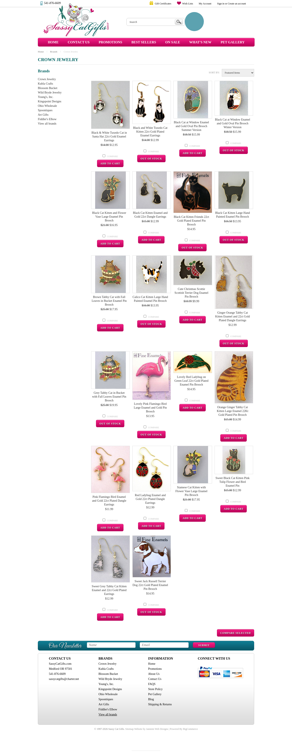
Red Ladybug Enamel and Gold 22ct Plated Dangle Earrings (150, 499)
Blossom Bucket (47, 88)
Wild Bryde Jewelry (50, 92)
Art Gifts (43, 114)
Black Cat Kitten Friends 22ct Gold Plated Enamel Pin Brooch (191, 220)
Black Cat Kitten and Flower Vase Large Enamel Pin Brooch (109, 216)
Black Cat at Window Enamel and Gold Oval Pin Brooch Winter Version (232, 123)
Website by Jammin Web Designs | (151, 729)
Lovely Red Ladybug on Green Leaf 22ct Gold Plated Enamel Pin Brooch (191, 380)
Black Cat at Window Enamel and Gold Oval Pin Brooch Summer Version (191, 126)
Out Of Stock (151, 158)
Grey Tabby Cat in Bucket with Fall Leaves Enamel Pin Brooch (109, 396)
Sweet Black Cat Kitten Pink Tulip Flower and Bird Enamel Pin (232, 481)
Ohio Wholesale (47, 105)
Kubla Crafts (45, 83)
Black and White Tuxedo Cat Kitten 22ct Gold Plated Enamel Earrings (150, 131)
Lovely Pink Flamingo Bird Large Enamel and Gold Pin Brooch (150, 407)
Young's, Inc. (45, 97)
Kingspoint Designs (49, 101)
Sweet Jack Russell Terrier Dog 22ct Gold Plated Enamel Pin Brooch (150, 585)
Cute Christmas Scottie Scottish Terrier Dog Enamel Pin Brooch (191, 292)
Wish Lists (187, 3)
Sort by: (214, 72)
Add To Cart (110, 163)
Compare (112, 156)
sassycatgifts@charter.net (64, 679)
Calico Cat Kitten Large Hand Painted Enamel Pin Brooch (150, 298)
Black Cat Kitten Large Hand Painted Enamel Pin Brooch (232, 214)
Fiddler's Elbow (47, 119)
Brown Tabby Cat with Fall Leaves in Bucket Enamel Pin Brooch (109, 300)
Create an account (237, 3)
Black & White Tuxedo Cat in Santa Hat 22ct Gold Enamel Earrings (109, 136)
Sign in (220, 3)
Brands (53, 51)
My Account (205, 3)
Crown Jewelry (47, 79)
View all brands (47, 123)
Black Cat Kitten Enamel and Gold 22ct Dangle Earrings (150, 214)
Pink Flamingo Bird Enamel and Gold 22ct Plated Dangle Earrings (109, 500)
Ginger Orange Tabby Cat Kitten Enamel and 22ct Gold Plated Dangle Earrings (232, 316)
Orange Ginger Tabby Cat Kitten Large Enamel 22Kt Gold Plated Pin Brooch (232, 411)
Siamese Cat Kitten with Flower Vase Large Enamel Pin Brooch (191, 491)
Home (53, 42)
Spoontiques (45, 110)
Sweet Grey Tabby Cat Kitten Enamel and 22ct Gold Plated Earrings (109, 590)
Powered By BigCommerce (184, 729)
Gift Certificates (163, 3)
